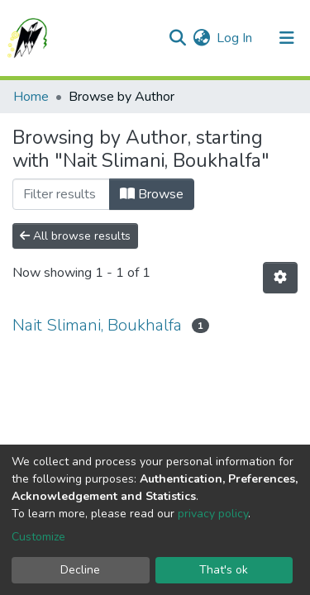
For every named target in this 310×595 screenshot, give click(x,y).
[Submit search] (177, 38)
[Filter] (61, 194)
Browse (152, 194)
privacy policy (213, 513)
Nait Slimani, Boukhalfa (97, 325)
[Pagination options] (280, 277)
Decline (80, 570)
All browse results (75, 236)
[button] (201, 38)
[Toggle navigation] (287, 38)
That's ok (223, 570)
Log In (235, 38)
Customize (38, 537)
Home (31, 97)
